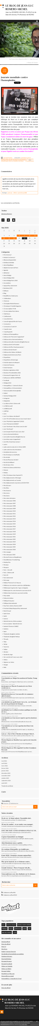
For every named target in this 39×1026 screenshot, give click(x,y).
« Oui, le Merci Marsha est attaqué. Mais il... (21, 734)
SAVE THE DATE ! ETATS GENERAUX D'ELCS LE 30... (19, 830)
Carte (3, 792)
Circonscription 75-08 (10, 308)
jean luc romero (11, 924)
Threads (6, 639)
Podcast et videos (8, 598)
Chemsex (6, 301)
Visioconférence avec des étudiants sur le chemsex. (18, 874)
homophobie (4, 161)
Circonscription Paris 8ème (11, 311)
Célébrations (7, 298)
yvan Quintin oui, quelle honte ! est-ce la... (14, 702)
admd (24, 928)
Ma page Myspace (6, 961)
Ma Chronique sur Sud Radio (12, 454)
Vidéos (5, 659)
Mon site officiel (5, 944)
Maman (6, 470)
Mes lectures (7, 490)
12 (14, 238)
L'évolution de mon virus (10, 452)
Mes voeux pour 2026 (10, 549)
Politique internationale (20, 160)
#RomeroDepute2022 (10, 260)
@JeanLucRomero (6, 214)
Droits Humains (8, 367)
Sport (5, 631)
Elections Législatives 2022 (11, 370)
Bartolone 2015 (8, 288)
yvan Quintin (5, 718)
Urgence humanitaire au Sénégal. (12, 837)
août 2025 (4, 783)
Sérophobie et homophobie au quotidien (12, 954)
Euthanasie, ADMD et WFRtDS (12, 378)
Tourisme (6, 647)
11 (9, 238)
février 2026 (4, 768)
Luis (2, 734)
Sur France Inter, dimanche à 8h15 (18, 59)
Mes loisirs (7, 495)
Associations (7, 283)
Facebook (6, 380)
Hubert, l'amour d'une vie (8, 951)
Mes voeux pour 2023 (10, 542)
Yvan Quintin (5, 678)
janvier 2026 (5, 770)
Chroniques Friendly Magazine (12, 306)
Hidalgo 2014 (7, 383)
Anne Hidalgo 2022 (9, 278)
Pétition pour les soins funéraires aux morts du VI (17, 590)
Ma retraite (7, 457)
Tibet (5, 642)
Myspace (6, 567)
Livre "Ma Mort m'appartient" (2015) (14, 421)
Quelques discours (6, 956)
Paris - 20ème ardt (9, 572)
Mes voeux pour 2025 (10, 547)
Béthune (6, 291)
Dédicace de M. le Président (11, 344)
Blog (5, 293)
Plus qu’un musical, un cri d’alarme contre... (15, 861)
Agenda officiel (5, 941)
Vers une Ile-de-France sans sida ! (13, 657)
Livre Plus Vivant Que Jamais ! (12, 442)
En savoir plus (23, 1024)
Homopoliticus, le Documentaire (13, 388)
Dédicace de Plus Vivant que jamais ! (14, 347)
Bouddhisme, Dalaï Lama (11, 296)
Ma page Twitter (6, 971)
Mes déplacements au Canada (12, 480)
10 (4, 238)
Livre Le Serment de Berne (11, 434)
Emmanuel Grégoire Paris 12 (12, 375)
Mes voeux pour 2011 (10, 513)
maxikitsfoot (5, 710)
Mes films (6, 488)
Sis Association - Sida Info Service (13, 623)
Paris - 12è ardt (8, 570)
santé (14, 932)
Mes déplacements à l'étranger (17, 159)
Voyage (6, 664)
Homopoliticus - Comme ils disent (13, 385)
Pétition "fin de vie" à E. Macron (12, 583)
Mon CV (3, 946)
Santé (5, 616)
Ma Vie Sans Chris (9, 465)
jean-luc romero (13, 161)
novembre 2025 (5, 775)
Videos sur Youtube (6, 966)
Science (6, 618)
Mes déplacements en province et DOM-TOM (16, 483)
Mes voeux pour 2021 (10, 536)
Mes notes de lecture (9, 498)
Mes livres (4, 949)
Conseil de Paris (8, 319)
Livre (5, 414)
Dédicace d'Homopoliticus (11, 334)
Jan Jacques (5, 686)
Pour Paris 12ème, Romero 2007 (13, 606)
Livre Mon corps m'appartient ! (12, 439)
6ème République (8, 265)
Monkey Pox (7, 562)
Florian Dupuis (6, 740)
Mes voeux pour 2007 (10, 503)
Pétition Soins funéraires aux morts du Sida (16, 593)
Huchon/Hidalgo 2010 (10, 396)
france (11, 928)
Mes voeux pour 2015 (10, 524)
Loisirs (5, 444)
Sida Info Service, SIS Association (13, 621)
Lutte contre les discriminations (12, 449)
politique (21, 161)
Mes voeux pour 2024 (10, 544)
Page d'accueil (34, 59)
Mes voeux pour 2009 (10, 508)
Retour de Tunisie (33, 62)
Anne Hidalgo (7, 275)
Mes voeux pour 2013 (10, 519)
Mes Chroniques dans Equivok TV (13, 475)
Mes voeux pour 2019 (10, 534)
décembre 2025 (5, 773)
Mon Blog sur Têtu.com (7, 973)
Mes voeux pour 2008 (10, 506)
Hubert (5, 393)
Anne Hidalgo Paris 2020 (10, 280)
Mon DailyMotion (6, 959)
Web (5, 667)
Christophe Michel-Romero (11, 303)
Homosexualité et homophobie (12, 390)
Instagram (6, 398)
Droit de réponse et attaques (12, 362)
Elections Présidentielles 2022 (12, 373)
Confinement (7, 316)
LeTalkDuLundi (8, 408)
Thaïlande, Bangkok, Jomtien (12, 634)
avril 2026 (4, 763)
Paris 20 (6, 575)
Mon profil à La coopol (7, 976)
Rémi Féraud (7, 611)
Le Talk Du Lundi (8, 406)
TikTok (5, 644)
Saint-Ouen (7, 613)
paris (3, 924)
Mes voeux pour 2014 (10, 521)
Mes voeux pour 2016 (10, 526)
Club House (7, 314)
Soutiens (6, 629)
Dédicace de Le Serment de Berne (13, 339)
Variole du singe (8, 654)
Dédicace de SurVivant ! (10, 349)
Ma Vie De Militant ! (9, 462)
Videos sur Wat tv (6, 968)
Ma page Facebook (6, 964)
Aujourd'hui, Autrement (10, 285)
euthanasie (18, 928)
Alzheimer (6, 273)
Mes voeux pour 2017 (10, 529)
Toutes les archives (7, 786)
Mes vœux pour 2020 (9, 554)
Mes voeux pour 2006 (10, 501)
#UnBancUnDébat (9, 262)
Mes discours (7, 485)
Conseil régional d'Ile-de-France (13, 321)
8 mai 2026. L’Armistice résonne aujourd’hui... (16, 855)
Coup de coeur (8, 329)
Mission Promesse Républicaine (13, 557)
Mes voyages (29, 159)
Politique (4, 928)
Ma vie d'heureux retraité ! (11, 460)
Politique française (6, 160)
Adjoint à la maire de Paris (11, 267)
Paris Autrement (8, 577)
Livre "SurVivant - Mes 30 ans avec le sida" (15, 426)
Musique (6, 565)
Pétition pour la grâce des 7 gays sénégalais (16, 588)
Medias (6, 472)
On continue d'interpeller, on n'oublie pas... (15, 849)
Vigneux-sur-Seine (9, 662)
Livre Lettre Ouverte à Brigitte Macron (14, 437)
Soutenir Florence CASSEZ (11, 626)
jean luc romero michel (24, 924)
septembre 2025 (6, 780)
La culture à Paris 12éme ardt (12, 403)
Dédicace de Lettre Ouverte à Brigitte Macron (16, 342)
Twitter (5, 649)
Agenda (6, 270)
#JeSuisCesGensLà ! (9, 257)
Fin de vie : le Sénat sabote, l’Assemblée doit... (16, 818)
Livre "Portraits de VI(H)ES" (11, 424)
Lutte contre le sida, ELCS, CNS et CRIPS (15, 447)
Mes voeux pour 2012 (10, 516)
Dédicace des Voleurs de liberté (12, 352)
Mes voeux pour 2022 (10, 539)
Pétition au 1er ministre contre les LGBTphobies (17, 585)
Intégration (7, 401)
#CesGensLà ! (8, 255)
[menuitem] (19, 59)
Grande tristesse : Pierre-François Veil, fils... (16, 868)
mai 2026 (4, 761)
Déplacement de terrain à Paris (12, 355)
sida (29, 928)
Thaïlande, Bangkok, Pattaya (12, 636)
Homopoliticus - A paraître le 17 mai (11, 978)
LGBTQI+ (6, 411)
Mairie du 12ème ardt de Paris (12, 467)
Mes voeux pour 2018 (10, 531)
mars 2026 (4, 766)
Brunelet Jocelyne (7, 694)
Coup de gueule (8, 332)
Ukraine (6, 652)
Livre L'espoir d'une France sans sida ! (14, 431)
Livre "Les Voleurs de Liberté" (12, 416)
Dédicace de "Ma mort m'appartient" (14, 337)
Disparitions (7, 357)
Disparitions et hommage (11, 360)
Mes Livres (7, 493)
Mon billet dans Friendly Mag (12, 560)
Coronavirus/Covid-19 (10, 326)
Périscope (6, 580)
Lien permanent (6, 157)
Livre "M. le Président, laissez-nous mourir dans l (17, 419)
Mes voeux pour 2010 (10, 511)
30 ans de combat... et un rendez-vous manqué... (17, 824)
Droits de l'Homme (9, 365)
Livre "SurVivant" (8, 429)
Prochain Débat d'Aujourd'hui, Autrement (15, 608)
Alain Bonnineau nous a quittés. (12, 843)
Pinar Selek (7, 595)
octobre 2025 (5, 778)
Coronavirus (7, 324)
